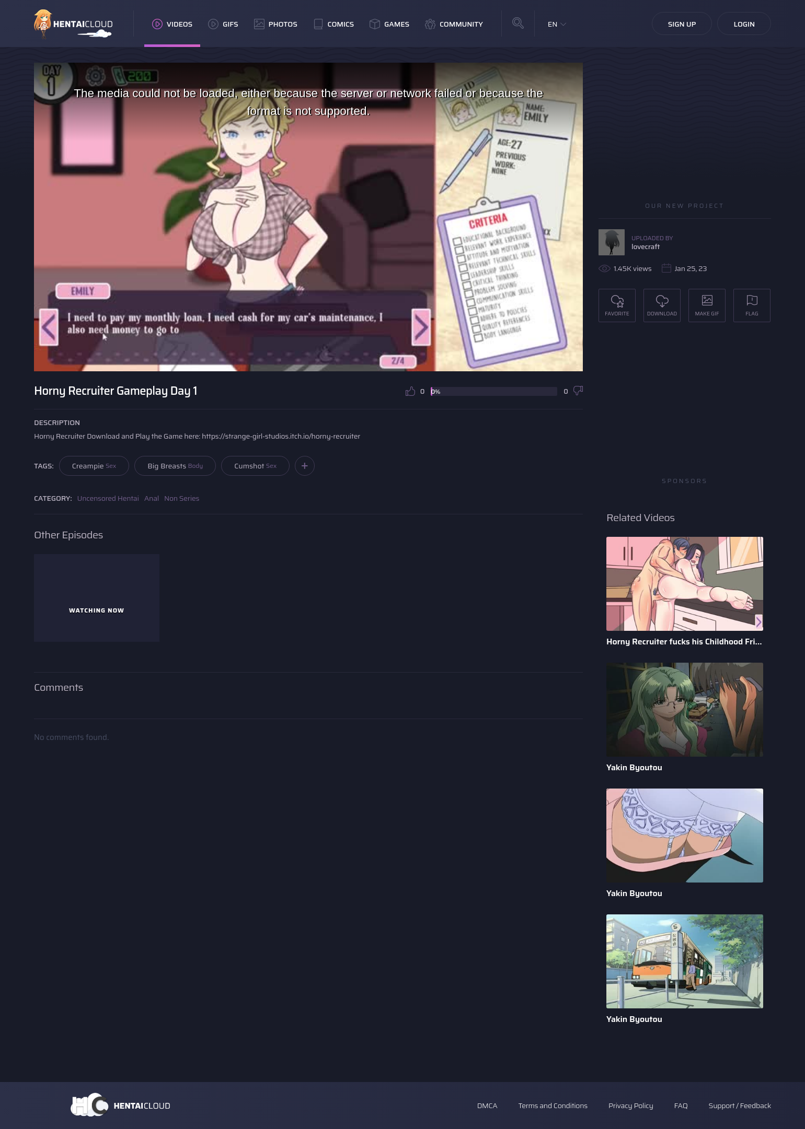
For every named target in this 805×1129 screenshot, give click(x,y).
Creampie (94, 466)
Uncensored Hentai (108, 498)
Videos (172, 24)
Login (744, 24)
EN (553, 24)
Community (454, 24)
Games (389, 24)
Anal (151, 498)
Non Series (181, 498)
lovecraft (645, 246)
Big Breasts (175, 466)
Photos (275, 24)
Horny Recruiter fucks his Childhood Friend (684, 641)
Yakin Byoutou (634, 767)
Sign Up (682, 24)
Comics (333, 24)
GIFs (223, 24)
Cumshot (255, 466)
